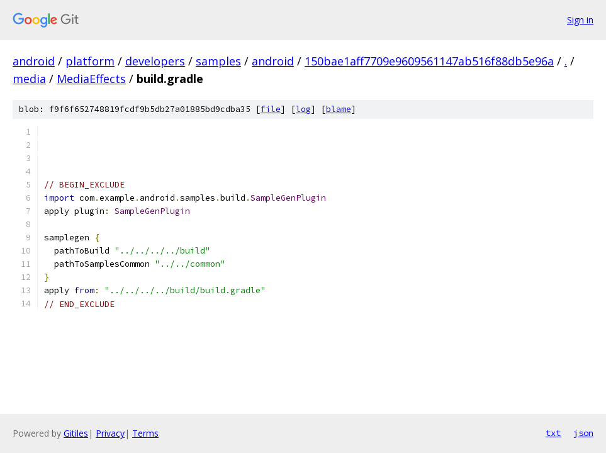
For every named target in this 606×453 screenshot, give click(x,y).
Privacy (110, 433)
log (303, 109)
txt (553, 433)
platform (90, 61)
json (583, 433)
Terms (145, 433)
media (29, 78)
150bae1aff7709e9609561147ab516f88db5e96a (429, 61)
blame (338, 109)
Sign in (580, 20)
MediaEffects (91, 78)
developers (155, 61)
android (34, 61)
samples (218, 61)
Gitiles (76, 433)
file (271, 109)
